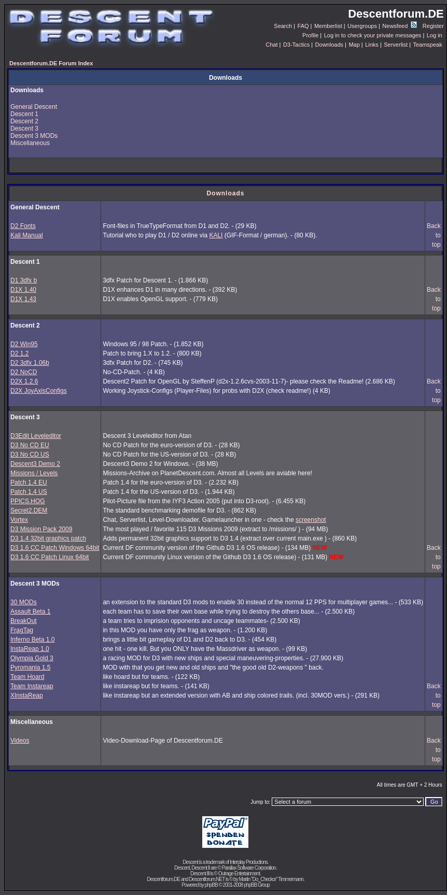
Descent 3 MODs (34, 135)
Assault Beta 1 (30, 611)
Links (372, 44)
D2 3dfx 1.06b (29, 362)
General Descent (33, 106)
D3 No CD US (29, 454)
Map (353, 44)
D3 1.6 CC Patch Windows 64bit (54, 547)
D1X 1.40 (23, 289)
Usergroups (362, 26)
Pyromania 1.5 (30, 667)
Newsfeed (399, 26)
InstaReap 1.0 (29, 648)
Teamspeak (427, 44)
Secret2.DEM (28, 510)
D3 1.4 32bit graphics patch (48, 538)
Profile (310, 35)
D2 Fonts (23, 226)
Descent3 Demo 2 (35, 463)
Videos (19, 740)
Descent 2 (24, 121)
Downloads (329, 44)
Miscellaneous (30, 143)
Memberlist (328, 26)
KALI (215, 235)
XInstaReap (26, 695)
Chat (271, 44)
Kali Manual (26, 235)
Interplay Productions (249, 862)
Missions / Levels (34, 473)
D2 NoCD (23, 372)
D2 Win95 (24, 344)
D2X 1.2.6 (24, 381)
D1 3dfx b (23, 280)
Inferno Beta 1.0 (32, 639)
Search (283, 26)
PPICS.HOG (27, 501)
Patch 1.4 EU (28, 482)
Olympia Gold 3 (31, 658)
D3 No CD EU (29, 445)
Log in (434, 35)
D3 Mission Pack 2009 (41, 529)
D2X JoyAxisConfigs (38, 390)
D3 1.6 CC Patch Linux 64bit (49, 557)
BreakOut (23, 620)
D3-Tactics (296, 44)
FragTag (21, 630)
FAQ (303, 26)
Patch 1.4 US (28, 491)
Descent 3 (24, 128)
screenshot (311, 519)
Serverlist (396, 44)
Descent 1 (24, 114)
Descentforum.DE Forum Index (51, 63)
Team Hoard (27, 676)
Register (433, 26)
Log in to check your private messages (373, 35)
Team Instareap (31, 686)
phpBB (211, 885)
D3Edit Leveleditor (35, 435)
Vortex (19, 519)
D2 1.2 (19, 353)
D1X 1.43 (23, 299)
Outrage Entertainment (239, 873)
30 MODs (23, 602)
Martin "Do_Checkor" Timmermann (271, 879)
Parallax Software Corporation (249, 868)
